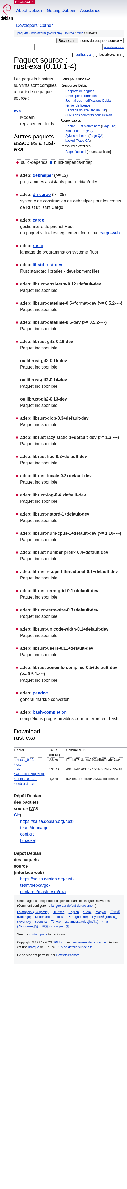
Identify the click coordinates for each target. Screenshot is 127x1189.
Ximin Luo (72, 131)
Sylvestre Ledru (76, 136)
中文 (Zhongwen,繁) (56, 926)
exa (17, 111)
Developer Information (81, 96)
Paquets (23, 33)
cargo (38, 220)
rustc (38, 245)
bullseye (83, 54)
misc (80, 33)
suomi (87, 912)
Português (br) (78, 917)
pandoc (40, 693)
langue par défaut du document (73, 906)
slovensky (24, 922)
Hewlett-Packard (67, 955)
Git (104, 110)
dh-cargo (42, 194)
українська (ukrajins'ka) (81, 922)
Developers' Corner (34, 25)
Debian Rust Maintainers (82, 126)
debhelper (43, 175)
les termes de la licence (89, 942)
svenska (41, 922)
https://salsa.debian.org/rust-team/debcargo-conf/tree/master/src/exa (47, 885)
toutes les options (114, 47)
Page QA (108, 126)
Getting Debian (61, 10)
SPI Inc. (58, 942)
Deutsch (58, 912)
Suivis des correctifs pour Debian (88, 115)
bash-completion (50, 712)
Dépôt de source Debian (82, 110)
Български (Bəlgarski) (33, 912)
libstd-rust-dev (47, 265)
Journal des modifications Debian (88, 101)
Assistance (90, 10)
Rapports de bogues (79, 91)
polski (60, 917)
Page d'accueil (75, 152)
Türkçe (56, 922)
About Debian (29, 10)
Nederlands (43, 917)
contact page (38, 934)
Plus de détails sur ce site (75, 947)
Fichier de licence (77, 105)
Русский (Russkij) (104, 917)
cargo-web (110, 233)
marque (33, 947)
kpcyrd (70, 140)
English (74, 912)
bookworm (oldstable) (46, 33)
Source (69, 33)
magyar (101, 912)
